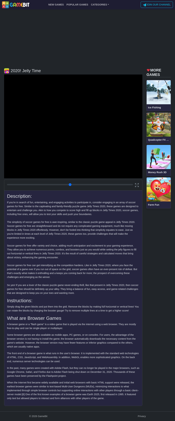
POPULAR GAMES (77, 4)
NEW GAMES (56, 4)
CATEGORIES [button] (99, 4)
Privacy (142, 416)
